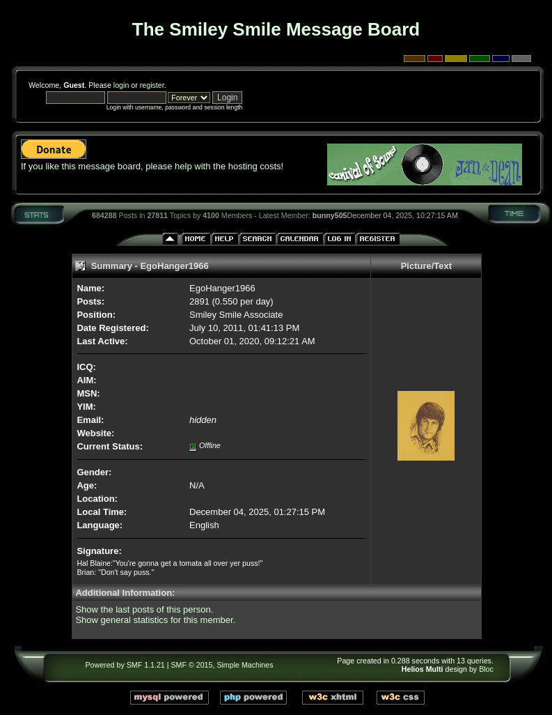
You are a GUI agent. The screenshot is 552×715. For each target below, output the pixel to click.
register (152, 85)
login (121, 85)
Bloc (486, 669)
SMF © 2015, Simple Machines (222, 665)
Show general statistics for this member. (155, 620)
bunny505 (330, 215)
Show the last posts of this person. (144, 609)
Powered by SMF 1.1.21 (124, 665)
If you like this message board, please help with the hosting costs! (152, 166)
